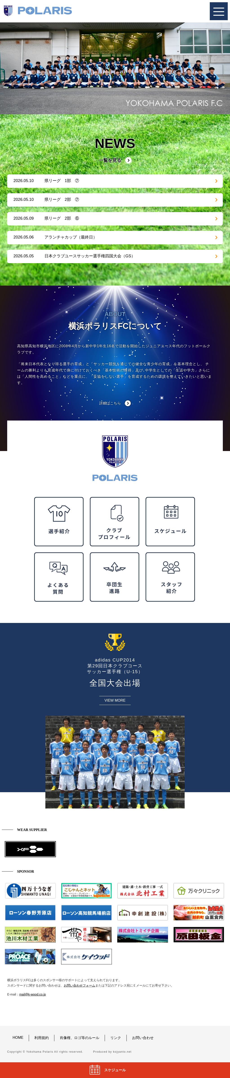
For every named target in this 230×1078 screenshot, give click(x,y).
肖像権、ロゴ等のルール (79, 1038)
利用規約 (41, 1038)
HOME (18, 1037)
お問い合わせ (143, 1038)
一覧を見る (110, 160)
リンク (115, 1038)
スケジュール (115, 1070)
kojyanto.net (122, 1051)
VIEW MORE (114, 700)
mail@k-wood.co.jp (32, 994)
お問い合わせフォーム (79, 985)
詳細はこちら (110, 403)
